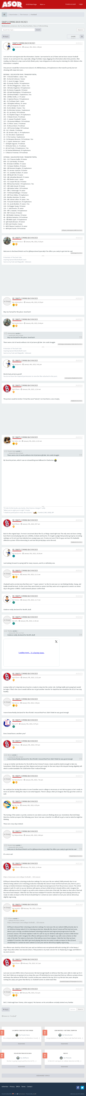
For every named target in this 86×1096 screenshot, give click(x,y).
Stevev (16, 574)
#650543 (79, 319)
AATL (75, 230)
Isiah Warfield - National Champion (66, 1030)
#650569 (79, 617)
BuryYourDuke (27, 26)
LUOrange (74, 253)
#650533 (79, 43)
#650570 (79, 673)
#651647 (79, 989)
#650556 (79, 385)
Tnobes (16, 600)
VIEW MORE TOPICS (43, 1076)
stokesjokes (70, 230)
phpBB (34, 1094)
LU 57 (16, 724)
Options (72, 1009)
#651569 (79, 904)
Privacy (12, 1087)
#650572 (79, 720)
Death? (65, 1053)
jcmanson (14, 26)
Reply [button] (5, 36)
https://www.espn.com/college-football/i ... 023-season (21, 877)
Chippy (16, 993)
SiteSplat (22, 1094)
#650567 (79, 570)
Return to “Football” (9, 1016)
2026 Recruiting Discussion (22, 1053)
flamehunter (18, 780)
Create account (70, 4)
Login (81, 4)
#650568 (79, 596)
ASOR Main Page (31, 4)
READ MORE (21, 1044)
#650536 (79, 238)
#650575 (79, 776)
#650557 (79, 437)
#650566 (79, 549)
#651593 (79, 959)
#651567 (79, 863)
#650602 (79, 831)
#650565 (79, 520)
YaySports (17, 47)
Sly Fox (20, 26)
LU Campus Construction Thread (22, 1030)
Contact (29, 1087)
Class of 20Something (40, 26)
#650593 (79, 801)
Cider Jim (74, 344)
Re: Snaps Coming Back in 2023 (25, 238)
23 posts (80, 30)
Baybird (74, 378)
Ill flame (64, 230)
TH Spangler (73, 981)
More (42, 4)
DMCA (18, 1087)
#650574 (79, 741)
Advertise (5, 1087)
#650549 (79, 360)
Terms (23, 1087)
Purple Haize (18, 242)
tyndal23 (17, 908)
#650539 (79, 298)
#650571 (79, 699)
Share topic (73, 37)
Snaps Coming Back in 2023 (14, 22)
